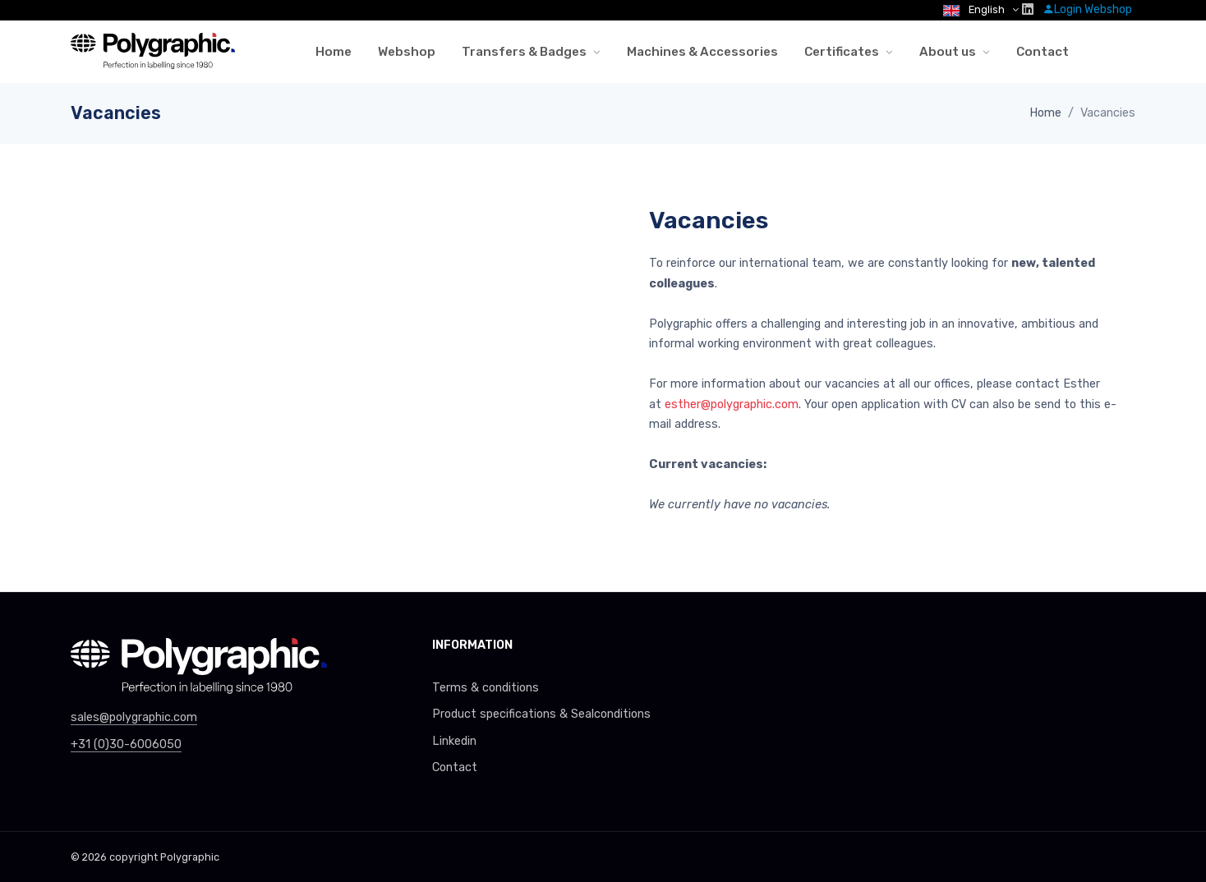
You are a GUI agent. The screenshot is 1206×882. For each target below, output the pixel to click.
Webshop (406, 51)
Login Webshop (1087, 9)
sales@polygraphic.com (134, 717)
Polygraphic (189, 857)
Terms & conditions (485, 688)
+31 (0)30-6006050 (126, 744)
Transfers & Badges (524, 51)
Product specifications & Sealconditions (541, 714)
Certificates (841, 51)
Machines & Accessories (702, 51)
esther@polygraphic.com (732, 404)
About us (947, 51)
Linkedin (454, 741)
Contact (1042, 51)
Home (333, 51)
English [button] (975, 9)
